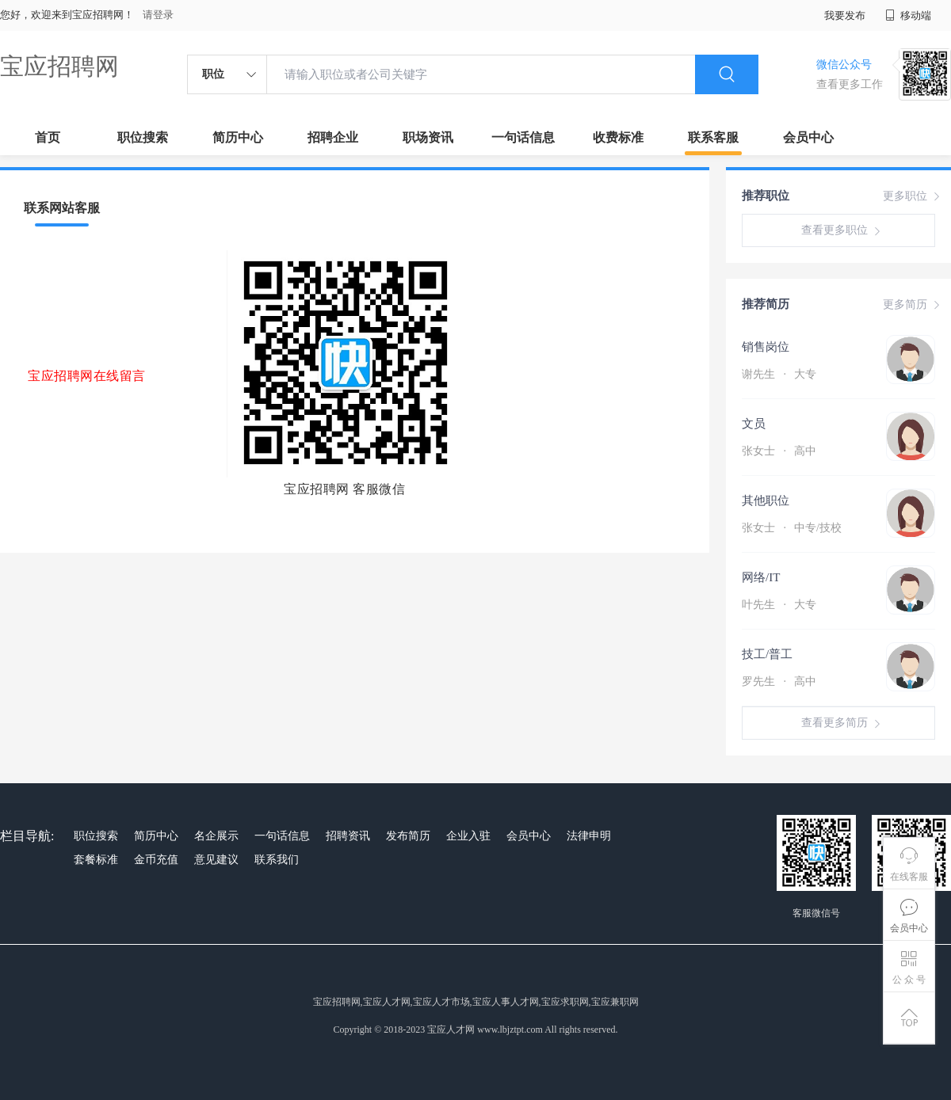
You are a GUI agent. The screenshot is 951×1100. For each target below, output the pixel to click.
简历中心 (237, 137)
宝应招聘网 (59, 66)
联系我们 (276, 860)
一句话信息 (523, 137)
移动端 (908, 15)
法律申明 (589, 836)
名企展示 (216, 836)
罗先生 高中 (779, 681)
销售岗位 (765, 347)
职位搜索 (142, 137)
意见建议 (216, 860)
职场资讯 (428, 137)
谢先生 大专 (779, 374)
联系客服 (713, 137)
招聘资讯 (348, 836)
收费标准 (618, 137)
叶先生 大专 (779, 605)
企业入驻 (468, 836)
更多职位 (913, 196)
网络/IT (761, 577)
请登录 (158, 15)
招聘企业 (332, 137)
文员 (754, 423)
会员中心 (808, 137)
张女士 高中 (779, 451)
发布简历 (408, 836)
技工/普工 (767, 654)
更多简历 (913, 304)
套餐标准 (96, 860)
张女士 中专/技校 (792, 528)
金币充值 (156, 860)
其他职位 (765, 500)
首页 (47, 137)
